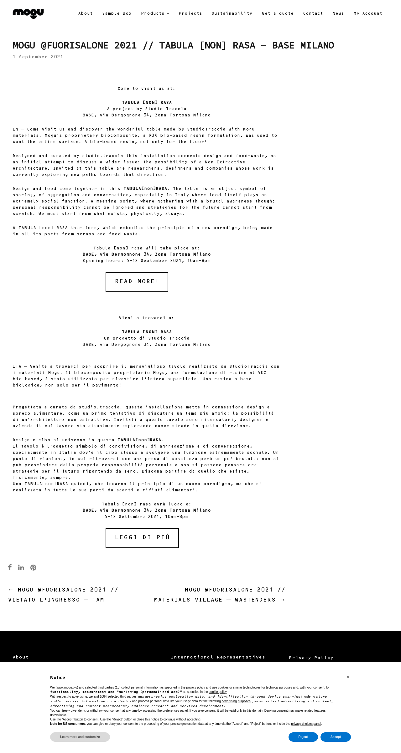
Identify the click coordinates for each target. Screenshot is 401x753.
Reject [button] (303, 737)
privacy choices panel (306, 723)
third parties (128, 696)
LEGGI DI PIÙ (142, 538)
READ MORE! (137, 282)
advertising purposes (236, 701)
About (21, 657)
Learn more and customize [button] (80, 737)
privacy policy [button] (195, 687)
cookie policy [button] (218, 692)
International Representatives (217, 657)
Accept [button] (336, 737)
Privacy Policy (311, 658)
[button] (348, 677)
